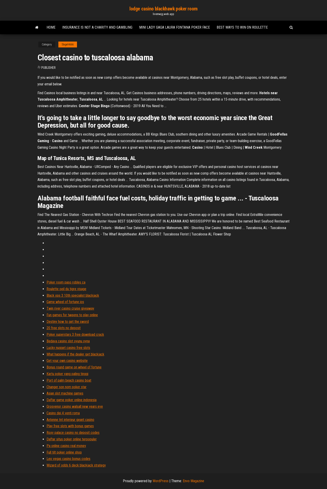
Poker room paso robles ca (66, 282)
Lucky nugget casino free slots (68, 348)
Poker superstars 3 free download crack (75, 334)
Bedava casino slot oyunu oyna (68, 341)
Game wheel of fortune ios (65, 302)
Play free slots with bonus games (70, 426)
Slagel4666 (68, 44)
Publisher (48, 67)
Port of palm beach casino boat (69, 380)
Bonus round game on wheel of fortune (74, 367)
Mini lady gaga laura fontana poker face (174, 27)
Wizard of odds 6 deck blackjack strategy (76, 465)
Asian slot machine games (65, 393)
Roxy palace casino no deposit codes (73, 432)
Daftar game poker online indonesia (72, 400)
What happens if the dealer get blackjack (75, 354)
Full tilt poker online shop (64, 452)
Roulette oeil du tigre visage (66, 289)
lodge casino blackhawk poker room (163, 9)
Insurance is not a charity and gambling (97, 27)
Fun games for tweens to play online (72, 315)
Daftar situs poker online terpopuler (72, 439)
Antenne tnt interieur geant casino (70, 419)
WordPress (160, 481)
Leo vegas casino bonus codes (68, 459)
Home (51, 27)
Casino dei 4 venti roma (63, 413)
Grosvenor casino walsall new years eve (75, 406)
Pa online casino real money (66, 446)
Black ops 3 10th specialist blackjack (73, 295)
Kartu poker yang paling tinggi (67, 374)
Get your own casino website (67, 360)
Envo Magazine (193, 481)
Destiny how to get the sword (68, 321)
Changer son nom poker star (67, 387)
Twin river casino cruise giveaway (70, 308)
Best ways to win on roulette (242, 27)
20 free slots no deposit (64, 328)
